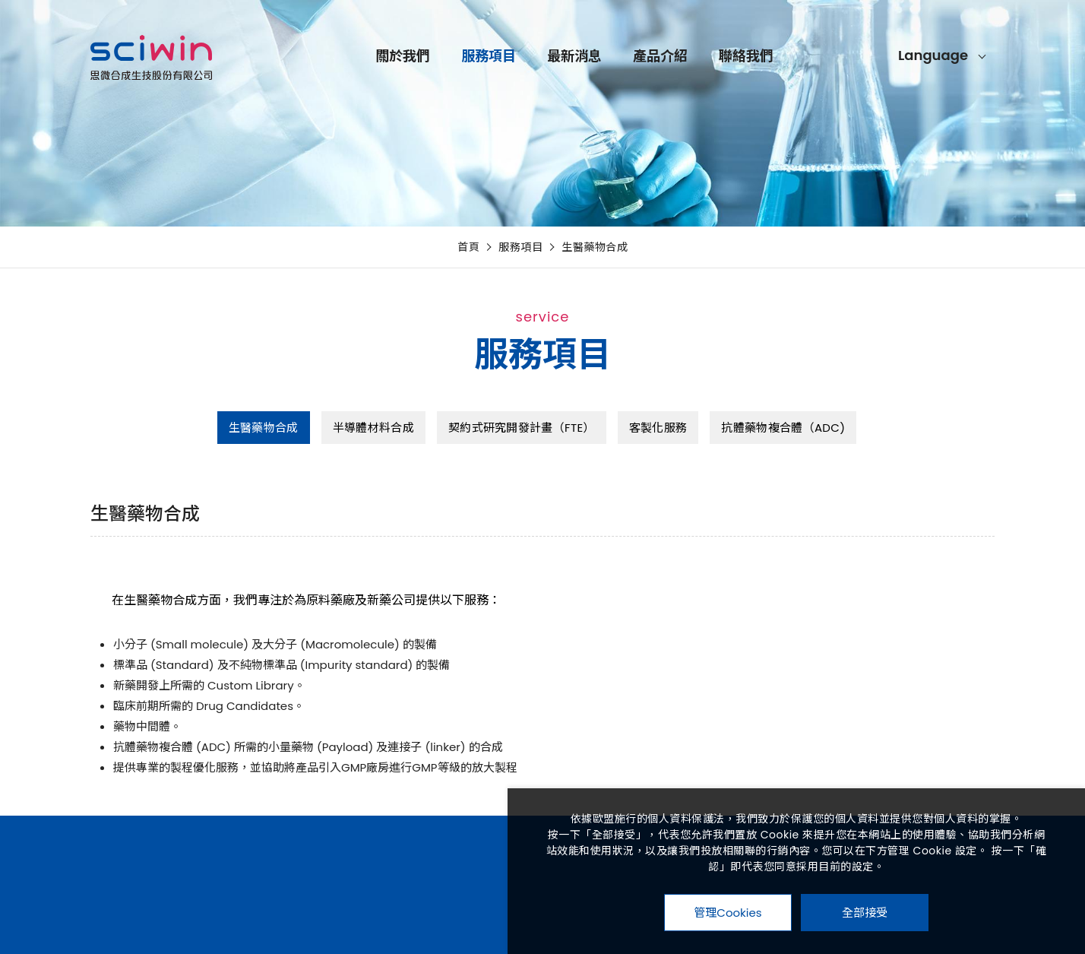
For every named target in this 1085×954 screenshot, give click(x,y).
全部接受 (864, 912)
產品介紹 (765, 58)
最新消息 (679, 58)
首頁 (468, 247)
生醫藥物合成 (594, 247)
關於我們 (507, 58)
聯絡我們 (851, 58)
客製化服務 (658, 428)
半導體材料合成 (373, 428)
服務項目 (593, 58)
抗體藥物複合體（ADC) (783, 428)
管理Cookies (727, 913)
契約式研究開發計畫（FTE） (521, 428)
